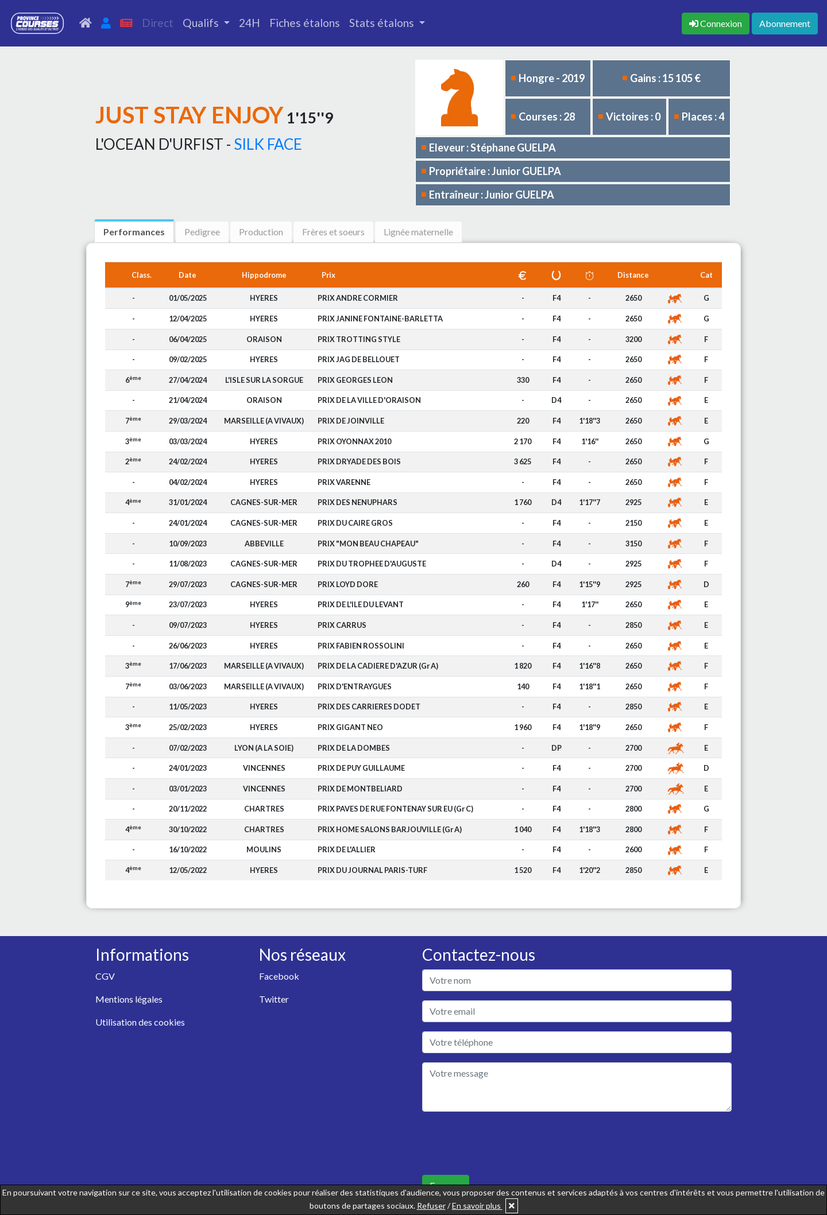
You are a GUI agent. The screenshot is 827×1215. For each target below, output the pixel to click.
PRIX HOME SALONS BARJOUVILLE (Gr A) (390, 829)
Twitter (274, 998)
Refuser (431, 1205)
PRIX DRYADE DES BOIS (359, 461)
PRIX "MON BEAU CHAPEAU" (368, 543)
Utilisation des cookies (140, 1021)
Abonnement (784, 23)
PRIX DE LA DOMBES (354, 747)
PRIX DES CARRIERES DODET (369, 706)
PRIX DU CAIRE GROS (355, 522)
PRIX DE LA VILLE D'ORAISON (369, 400)
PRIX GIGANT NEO (350, 727)
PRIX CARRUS (342, 625)
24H (249, 22)
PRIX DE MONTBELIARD (360, 788)
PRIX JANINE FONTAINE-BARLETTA (380, 318)
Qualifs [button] (202, 22)
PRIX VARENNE (344, 482)
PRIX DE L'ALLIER (347, 849)
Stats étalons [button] (382, 22)
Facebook (279, 976)
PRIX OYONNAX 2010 (354, 441)
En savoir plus (477, 1205)
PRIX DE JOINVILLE (351, 420)
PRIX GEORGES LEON (355, 380)
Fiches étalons (304, 22)
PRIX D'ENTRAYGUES (355, 686)
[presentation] (509, 1143)
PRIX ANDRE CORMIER (358, 297)
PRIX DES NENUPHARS (357, 502)
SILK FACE (268, 144)
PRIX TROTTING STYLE (359, 339)
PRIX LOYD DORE (348, 584)
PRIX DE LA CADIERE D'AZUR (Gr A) (378, 665)
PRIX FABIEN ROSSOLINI (361, 645)
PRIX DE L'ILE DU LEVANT (361, 604)
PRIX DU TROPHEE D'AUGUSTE (372, 563)
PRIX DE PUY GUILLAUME (361, 768)
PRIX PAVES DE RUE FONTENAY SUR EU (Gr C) (395, 808)
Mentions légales (129, 998)
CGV (105, 976)
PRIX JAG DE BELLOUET (359, 359)
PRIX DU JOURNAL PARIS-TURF (372, 870)
